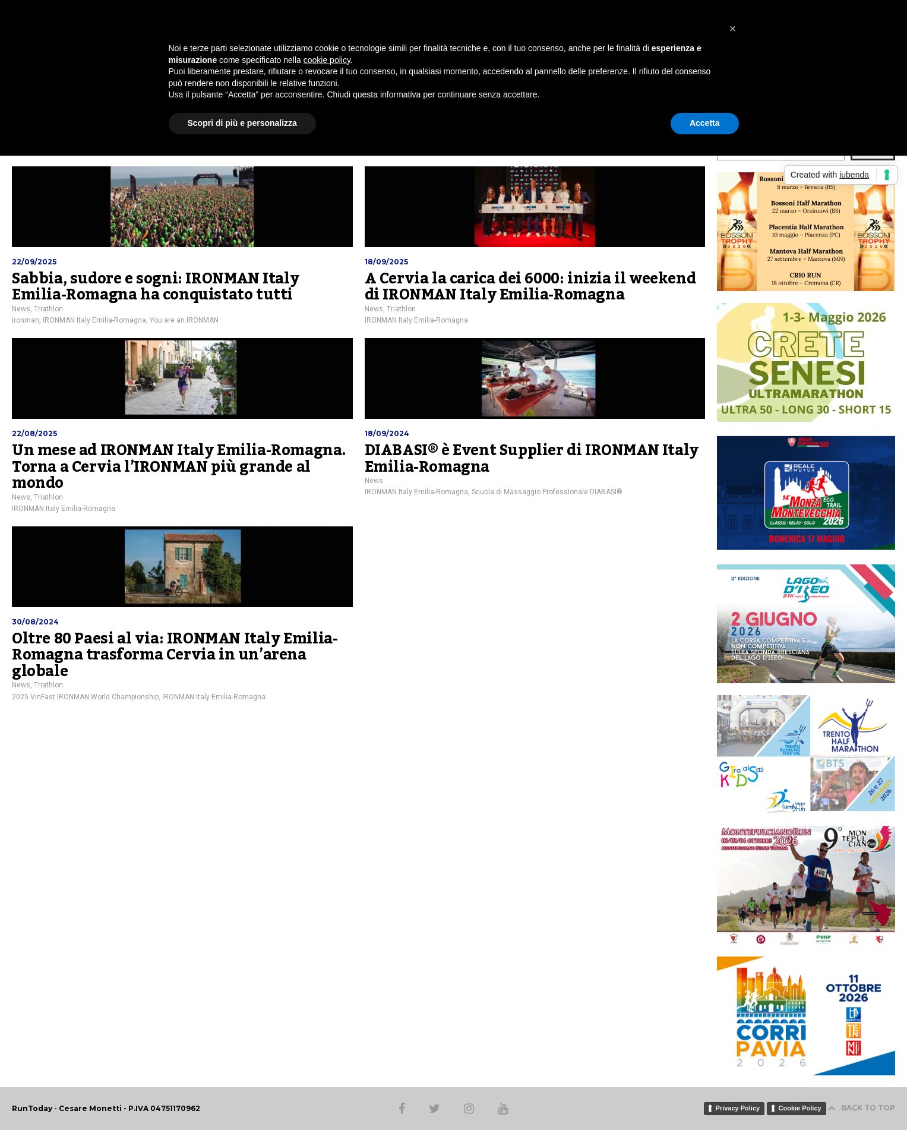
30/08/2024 (35, 621)
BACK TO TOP (861, 1107)
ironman (25, 320)
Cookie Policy (800, 1108)
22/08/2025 (34, 433)
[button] (732, 28)
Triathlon (48, 309)
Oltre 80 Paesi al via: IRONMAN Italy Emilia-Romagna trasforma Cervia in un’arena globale (174, 655)
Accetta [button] (705, 123)
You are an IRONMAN (184, 320)
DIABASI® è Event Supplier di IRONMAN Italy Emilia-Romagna (532, 458)
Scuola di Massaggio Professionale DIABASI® (547, 492)
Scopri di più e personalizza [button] (242, 123)
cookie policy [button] (327, 60)
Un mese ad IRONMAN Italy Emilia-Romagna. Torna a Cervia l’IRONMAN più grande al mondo (179, 466)
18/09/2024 (387, 433)
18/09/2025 (386, 261)
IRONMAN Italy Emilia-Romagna (94, 320)
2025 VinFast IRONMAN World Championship (85, 697)
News (21, 309)
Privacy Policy (738, 1108)
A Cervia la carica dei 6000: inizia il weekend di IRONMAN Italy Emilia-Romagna (530, 287)
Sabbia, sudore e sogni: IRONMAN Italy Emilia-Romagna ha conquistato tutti (155, 287)
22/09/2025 (34, 261)
